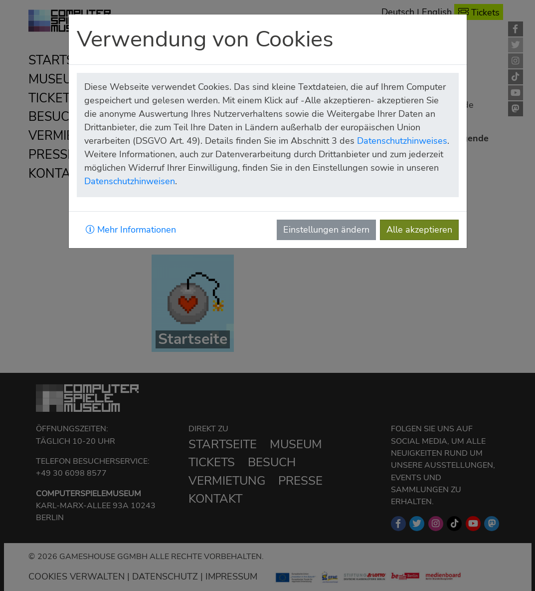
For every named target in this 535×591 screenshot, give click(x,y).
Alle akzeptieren (419, 230)
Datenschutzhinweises (402, 141)
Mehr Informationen (131, 230)
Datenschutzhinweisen (129, 181)
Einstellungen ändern (326, 230)
